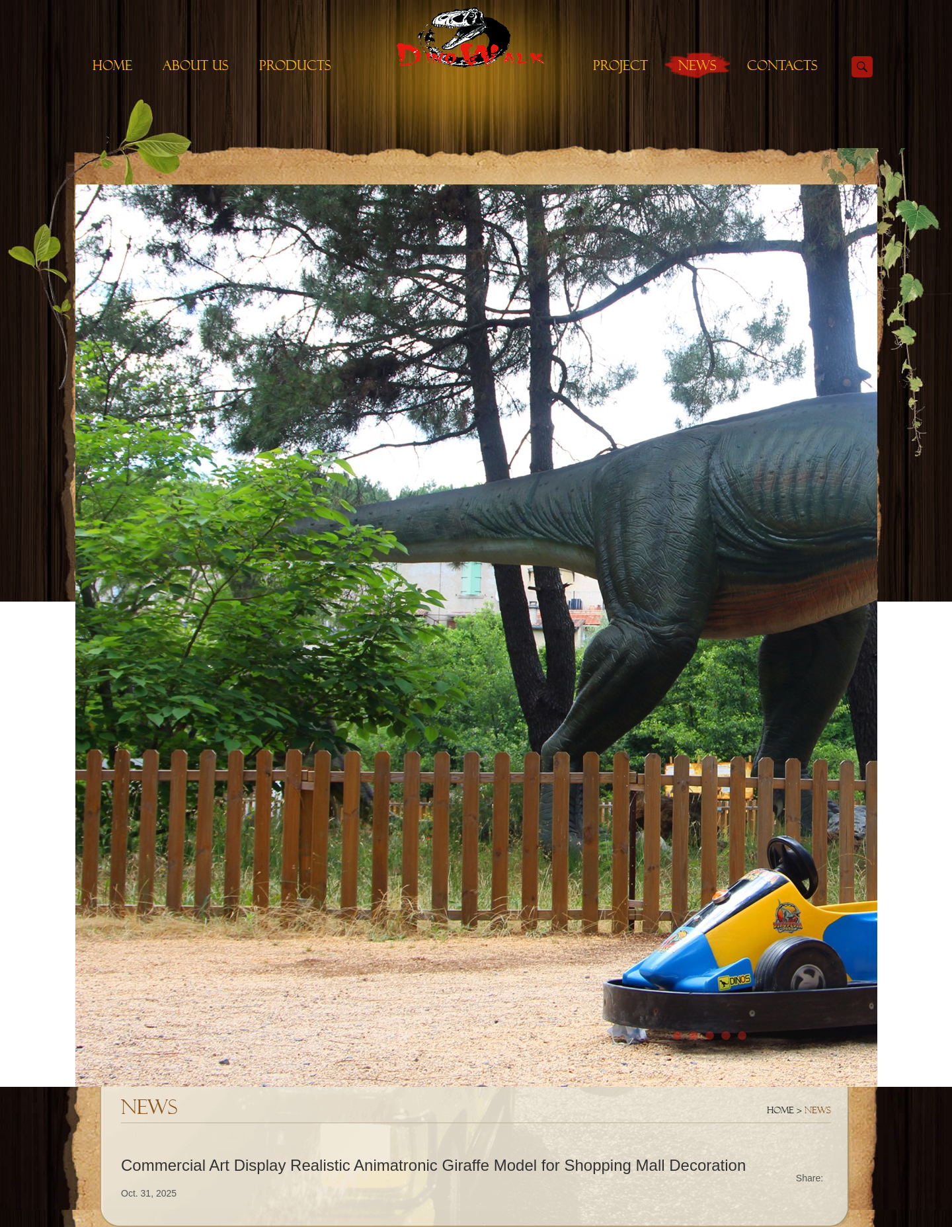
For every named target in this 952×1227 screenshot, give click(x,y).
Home (112, 65)
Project (620, 65)
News (697, 65)
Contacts (782, 65)
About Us (196, 65)
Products (295, 65)
